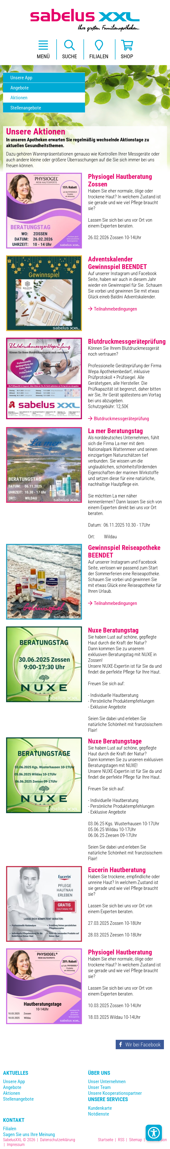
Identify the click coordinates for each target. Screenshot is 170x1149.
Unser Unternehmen (107, 1081)
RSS (121, 1139)
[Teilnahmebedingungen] (44, 292)
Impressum (16, 1144)
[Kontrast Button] (154, 1133)
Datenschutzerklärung (57, 1139)
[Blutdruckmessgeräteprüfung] (44, 378)
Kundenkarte (100, 1108)
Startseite (105, 1139)
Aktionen (11, 1093)
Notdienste (98, 1114)
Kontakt (13, 1120)
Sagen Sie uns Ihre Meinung (29, 1134)
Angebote (12, 1087)
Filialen (9, 1129)
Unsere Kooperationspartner (115, 1093)
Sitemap (135, 1139)
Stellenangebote (18, 1099)
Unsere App (14, 1081)
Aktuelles (15, 1073)
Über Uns (99, 1073)
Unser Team (99, 1087)
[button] (43, 49)
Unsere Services (108, 1099)
